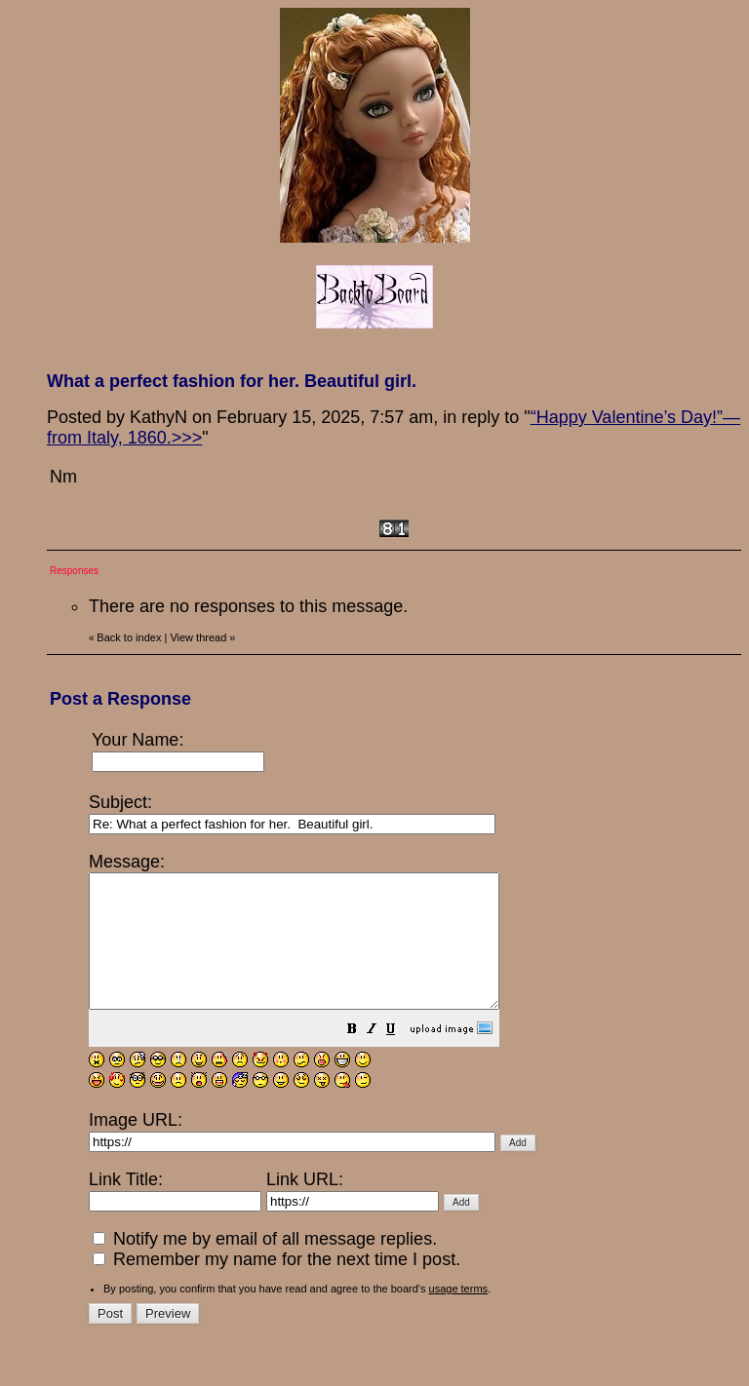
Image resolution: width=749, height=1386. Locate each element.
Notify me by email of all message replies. (265, 1265)
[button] (401, 1056)
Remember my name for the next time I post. (276, 1285)
